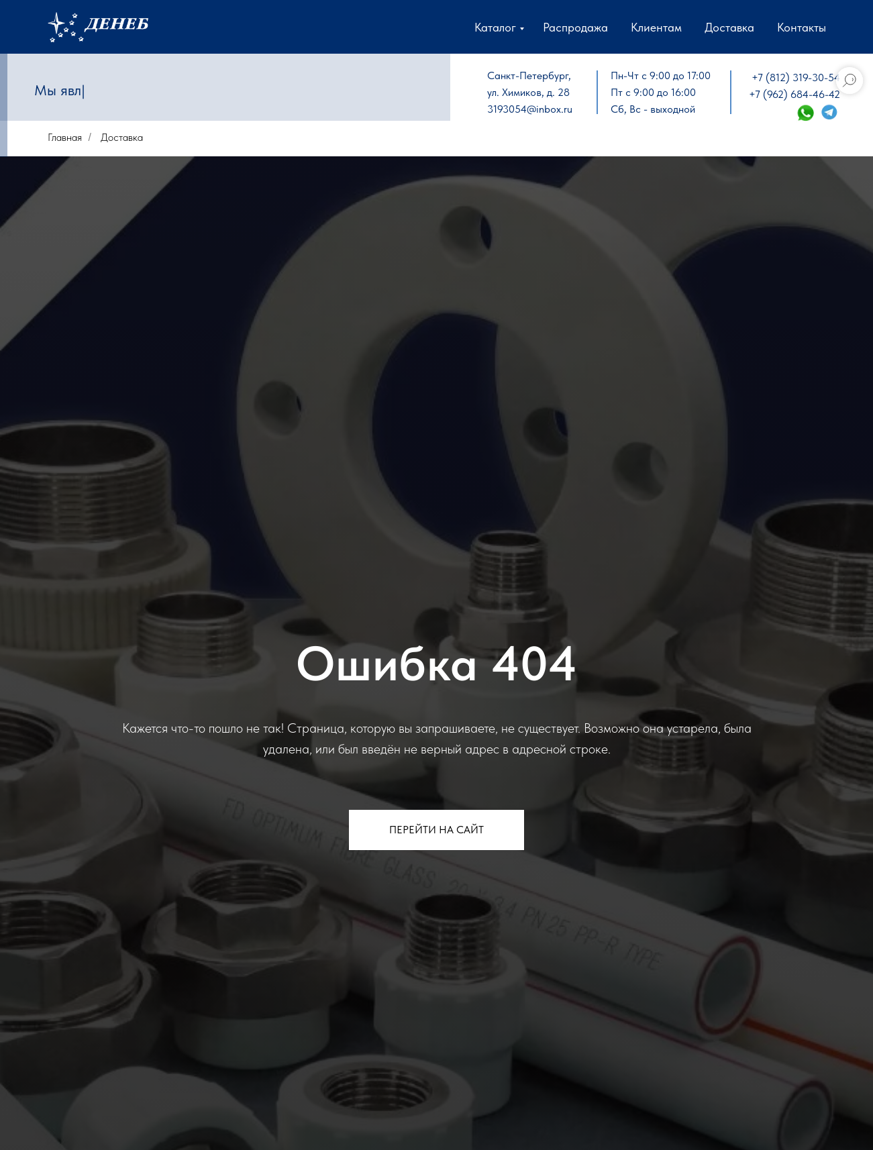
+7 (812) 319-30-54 (796, 77)
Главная (65, 137)
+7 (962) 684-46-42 (794, 94)
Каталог (495, 27)
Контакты (801, 27)
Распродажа (575, 27)
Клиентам (656, 27)
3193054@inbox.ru (529, 109)
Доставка (729, 27)
